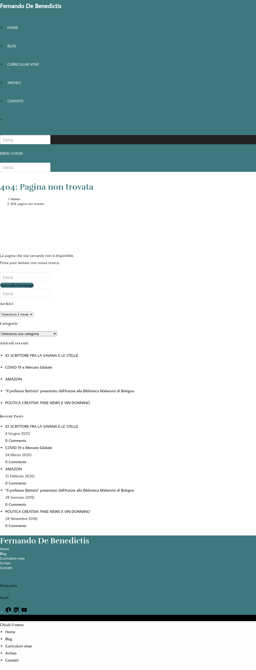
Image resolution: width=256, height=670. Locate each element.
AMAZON (13, 379)
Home (4, 549)
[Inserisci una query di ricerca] (25, 139)
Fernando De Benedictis (30, 6)
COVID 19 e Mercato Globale (28, 367)
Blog (3, 553)
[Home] (15, 199)
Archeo (5, 563)
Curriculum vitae (12, 558)
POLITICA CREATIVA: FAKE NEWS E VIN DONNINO (47, 402)
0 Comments (15, 440)
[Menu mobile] (11, 153)
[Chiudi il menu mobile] (12, 624)
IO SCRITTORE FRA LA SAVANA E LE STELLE (41, 355)
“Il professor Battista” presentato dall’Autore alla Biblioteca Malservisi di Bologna (69, 390)
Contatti (6, 567)
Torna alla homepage (17, 285)
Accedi (4, 598)
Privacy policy (8, 585)
